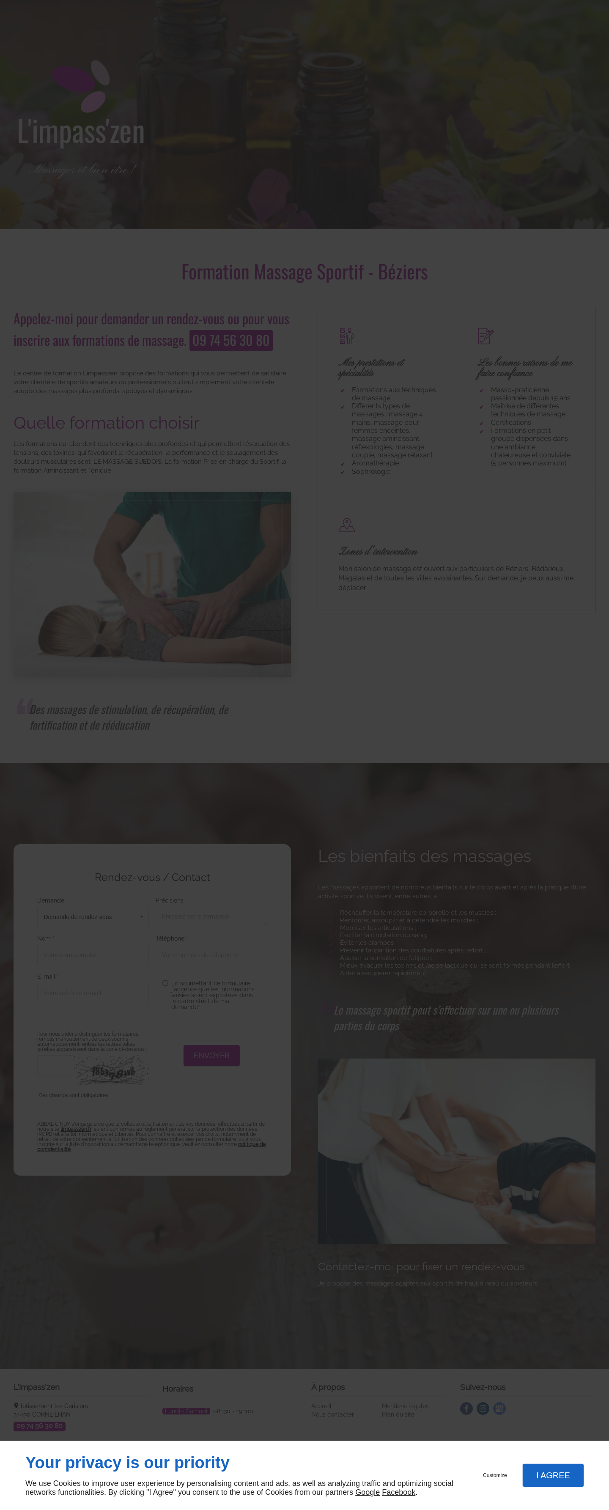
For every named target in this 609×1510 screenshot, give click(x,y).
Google (367, 1492)
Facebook (398, 1492)
